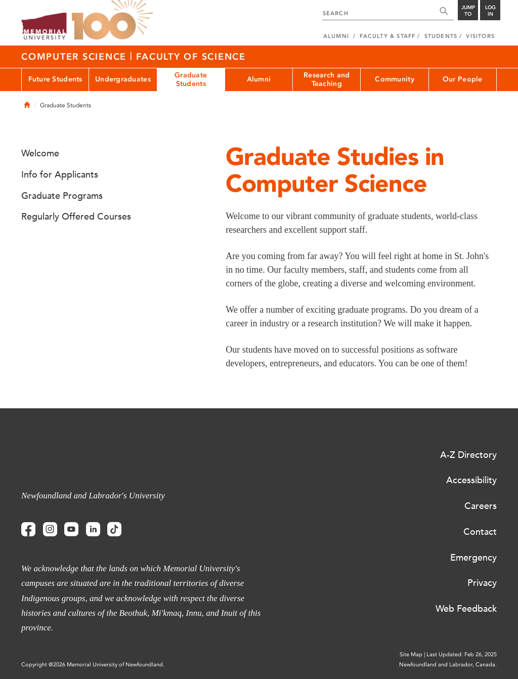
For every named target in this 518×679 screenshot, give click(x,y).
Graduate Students (191, 79)
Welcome (40, 153)
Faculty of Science (191, 56)
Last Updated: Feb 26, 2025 (461, 654)
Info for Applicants (59, 174)
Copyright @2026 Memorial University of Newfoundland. (92, 664)
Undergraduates (123, 79)
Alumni (259, 79)
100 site (112, 20)
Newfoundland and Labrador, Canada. (448, 664)
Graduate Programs (62, 195)
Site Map (411, 654)
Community (394, 79)
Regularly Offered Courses (76, 216)
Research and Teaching (327, 79)
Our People (463, 79)
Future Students (55, 79)
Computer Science (75, 56)
